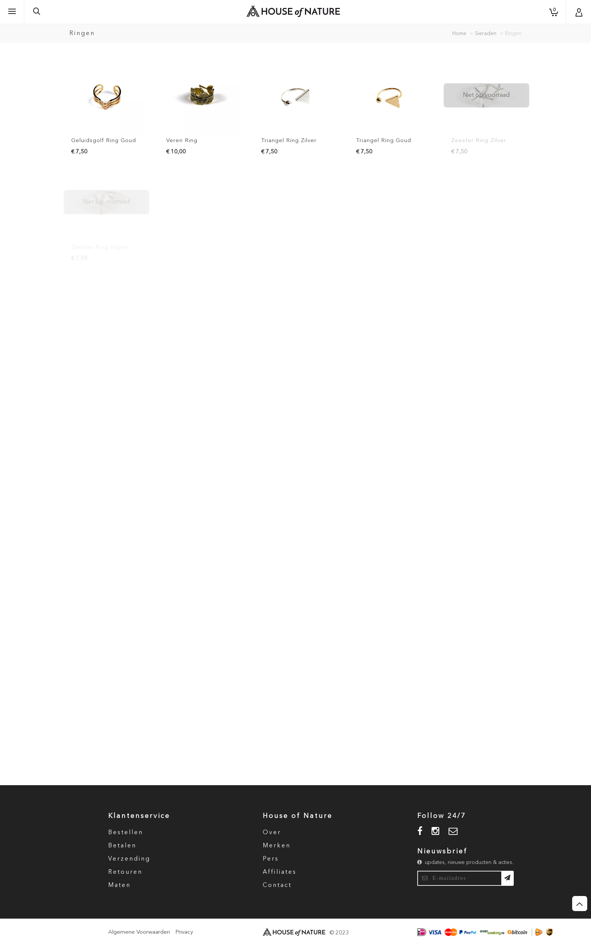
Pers (271, 859)
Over (272, 833)
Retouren (125, 872)
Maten (119, 885)
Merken (277, 846)
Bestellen (125, 833)
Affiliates (280, 872)
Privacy (184, 932)
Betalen (122, 846)
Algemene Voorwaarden (139, 932)
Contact (277, 885)
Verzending (129, 859)
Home (459, 33)
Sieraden (485, 33)
